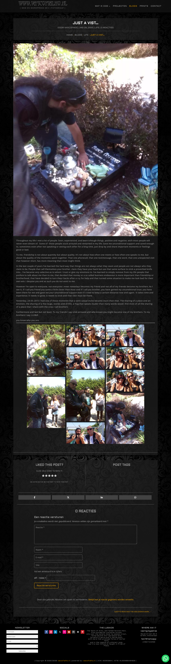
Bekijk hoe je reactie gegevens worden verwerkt (111, 599)
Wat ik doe (101, 6)
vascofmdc (71, 28)
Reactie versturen (46, 585)
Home (69, 35)
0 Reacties (107, 28)
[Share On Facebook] (34, 497)
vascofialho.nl (64, 661)
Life (97, 28)
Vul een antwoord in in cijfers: (48, 571)
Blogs (133, 6)
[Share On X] (68, 497)
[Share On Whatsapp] (135, 497)
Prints (144, 6)
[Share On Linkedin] (102, 497)
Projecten (120, 6)
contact (156, 6)
